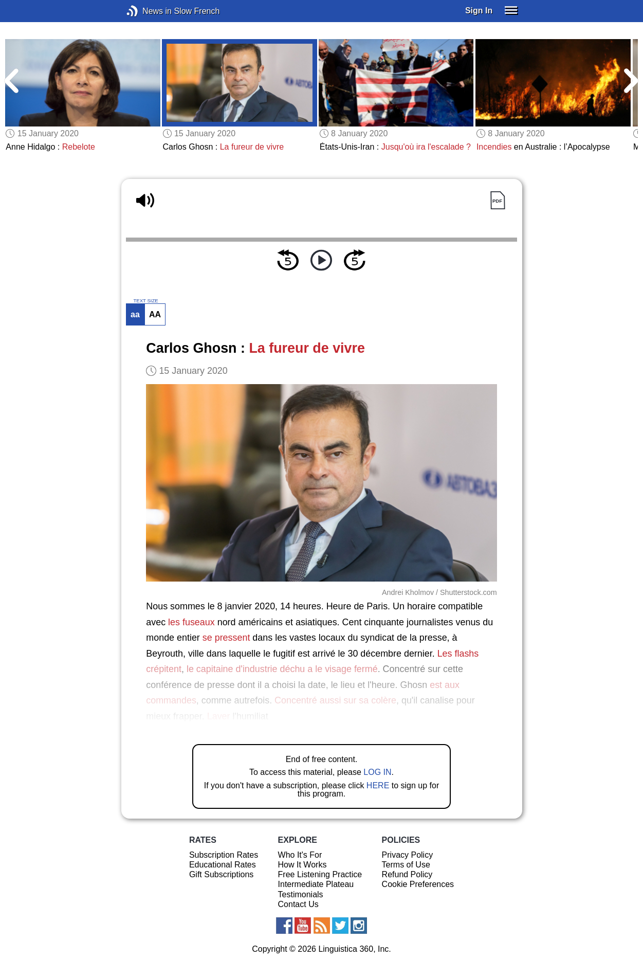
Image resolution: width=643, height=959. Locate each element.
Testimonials (300, 894)
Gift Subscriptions (221, 874)
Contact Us (298, 904)
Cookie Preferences (418, 884)
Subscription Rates (223, 855)
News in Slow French (147, 11)
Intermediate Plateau (316, 884)
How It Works (302, 864)
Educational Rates (222, 864)
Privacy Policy (407, 855)
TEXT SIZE (145, 300)
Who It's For (300, 855)
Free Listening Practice (320, 874)
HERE (377, 785)
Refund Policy (407, 874)
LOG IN (377, 772)
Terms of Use (406, 864)
